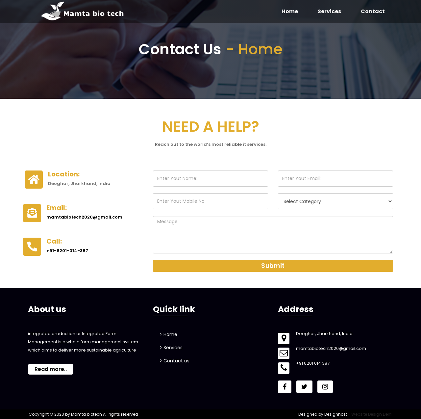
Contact (373, 11)
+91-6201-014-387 (67, 251)
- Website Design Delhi (370, 414)
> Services (171, 347)
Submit (273, 265)
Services (329, 11)
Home (290, 11)
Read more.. (51, 369)
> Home (168, 334)
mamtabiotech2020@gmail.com (84, 217)
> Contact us (174, 360)
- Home (254, 49)
